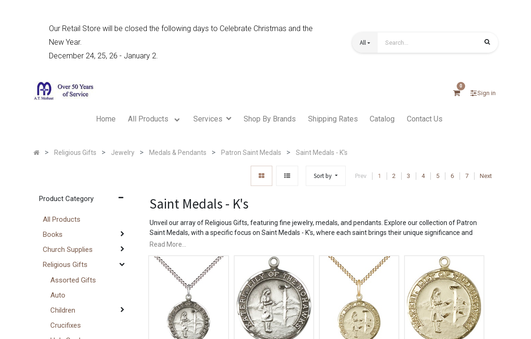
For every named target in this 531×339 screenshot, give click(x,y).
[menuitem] (106, 119)
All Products (61, 219)
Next (486, 175)
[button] (365, 42)
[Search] (487, 43)
